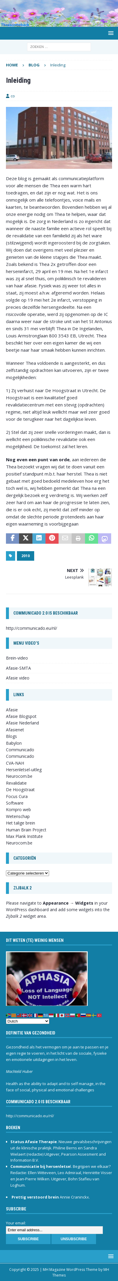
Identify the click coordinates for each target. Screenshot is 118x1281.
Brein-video (17, 658)
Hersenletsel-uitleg (24, 769)
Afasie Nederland (22, 723)
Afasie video (17, 678)
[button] (110, 33)
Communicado (20, 756)
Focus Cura (17, 796)
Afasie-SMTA (18, 668)
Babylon (14, 743)
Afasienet (15, 730)
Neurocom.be (19, 776)
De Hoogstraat (20, 789)
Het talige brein (20, 823)
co (13, 96)
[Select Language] (27, 1021)
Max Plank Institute (24, 836)
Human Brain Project (26, 830)
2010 (25, 555)
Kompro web (18, 809)
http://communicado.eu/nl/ (31, 628)
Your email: (16, 1223)
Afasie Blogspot (21, 716)
